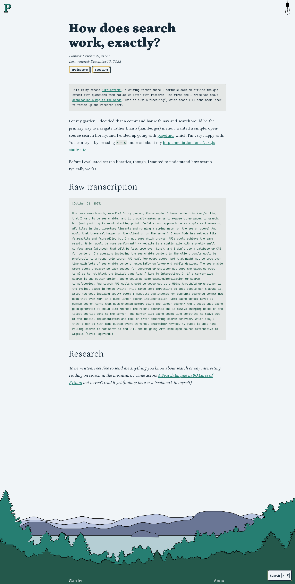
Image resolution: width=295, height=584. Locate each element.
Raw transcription (103, 187)
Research (86, 354)
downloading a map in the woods (96, 100)
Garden (76, 580)
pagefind (165, 135)
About (220, 580)
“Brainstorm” (111, 90)
